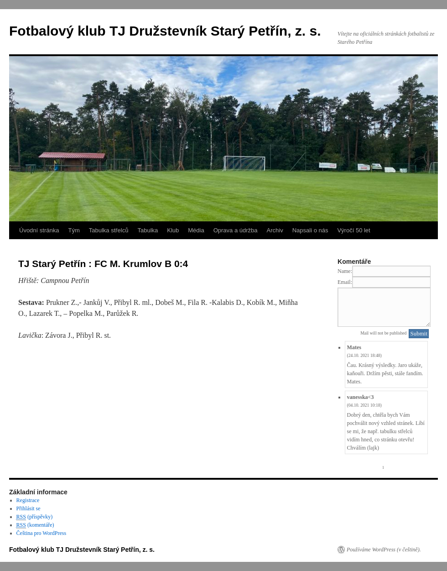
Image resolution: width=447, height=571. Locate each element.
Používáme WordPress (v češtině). (384, 549)
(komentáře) (35, 525)
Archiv (275, 230)
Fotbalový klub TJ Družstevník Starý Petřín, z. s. (165, 30)
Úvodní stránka (39, 230)
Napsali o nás (310, 230)
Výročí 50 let (353, 230)
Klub (173, 230)
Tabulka (147, 230)
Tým (73, 230)
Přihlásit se (28, 508)
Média (196, 230)
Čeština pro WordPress (41, 533)
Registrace (28, 500)
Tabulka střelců (109, 230)
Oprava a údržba (235, 230)
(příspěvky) (34, 516)
